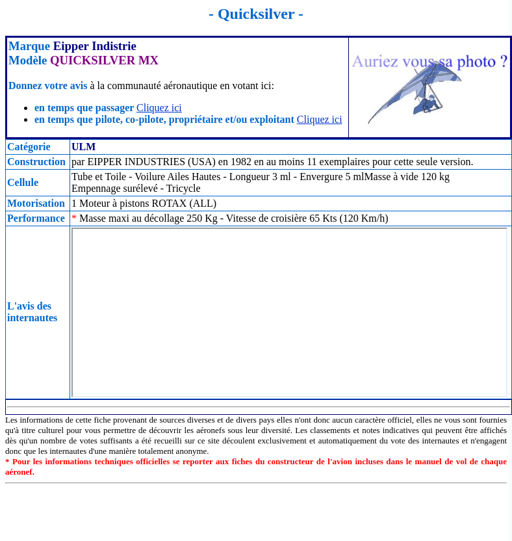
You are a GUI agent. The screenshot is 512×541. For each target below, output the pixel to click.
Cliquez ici (159, 107)
